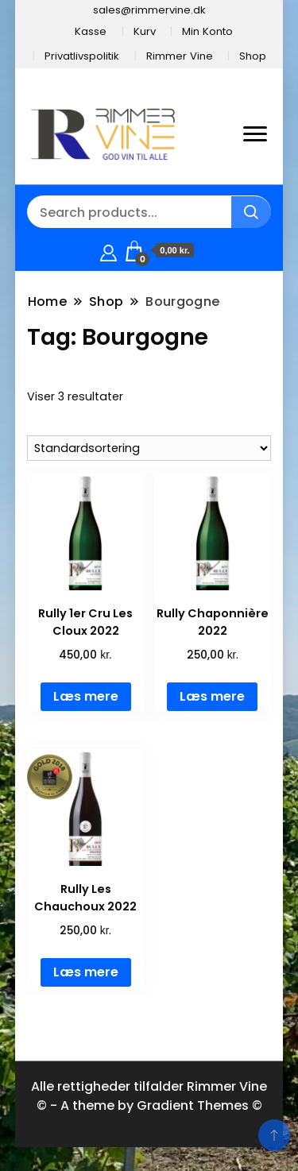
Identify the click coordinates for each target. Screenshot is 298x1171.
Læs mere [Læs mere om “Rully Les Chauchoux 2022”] (85, 972)
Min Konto (207, 31)
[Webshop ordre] (149, 448)
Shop (252, 56)
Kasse (90, 31)
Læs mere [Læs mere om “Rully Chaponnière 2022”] (212, 696)
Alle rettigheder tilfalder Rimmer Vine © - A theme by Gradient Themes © (149, 1096)
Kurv (145, 31)
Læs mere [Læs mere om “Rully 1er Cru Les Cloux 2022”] (85, 696)
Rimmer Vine (179, 56)
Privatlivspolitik (82, 56)
